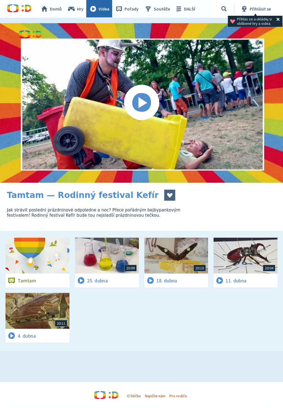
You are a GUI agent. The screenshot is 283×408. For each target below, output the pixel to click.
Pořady (127, 9)
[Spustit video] (141, 103)
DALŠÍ (185, 9)
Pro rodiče (178, 395)
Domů (51, 9)
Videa (99, 9)
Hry (76, 9)
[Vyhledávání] (224, 9)
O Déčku (134, 395)
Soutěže (157, 9)
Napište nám (155, 395)
